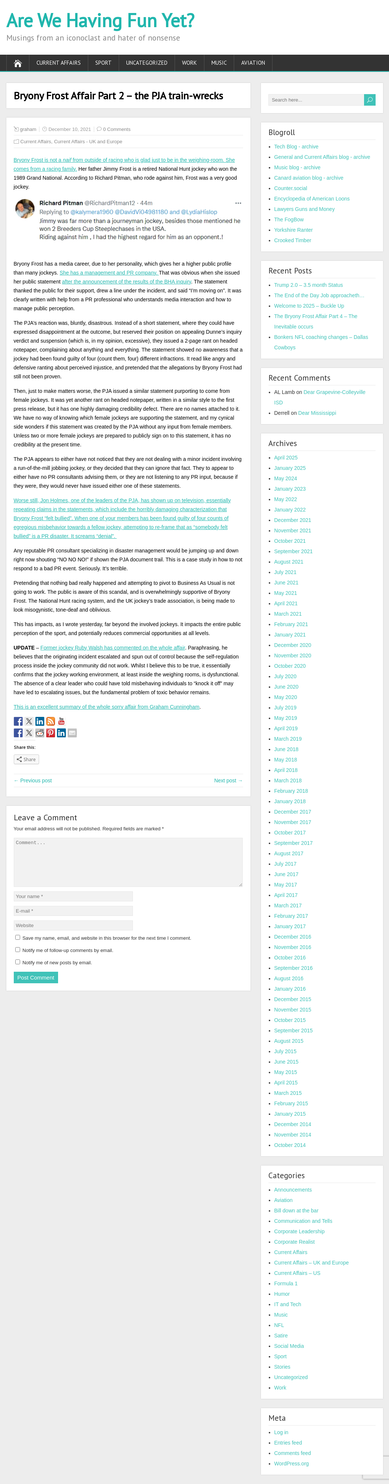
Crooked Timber (293, 240)
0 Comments (117, 129)
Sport (103, 62)
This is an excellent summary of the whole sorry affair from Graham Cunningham (107, 707)
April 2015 (286, 1083)
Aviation (253, 62)
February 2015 (291, 1103)
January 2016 (290, 989)
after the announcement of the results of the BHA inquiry (126, 282)
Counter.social (290, 188)
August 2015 (289, 1041)
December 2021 (293, 520)
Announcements (293, 1190)
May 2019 (285, 718)
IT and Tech (288, 1304)
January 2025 (290, 468)
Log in (281, 1432)
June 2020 (286, 687)
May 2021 (285, 593)
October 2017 (290, 833)
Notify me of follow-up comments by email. (67, 959)
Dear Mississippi (317, 413)
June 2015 (286, 1062)
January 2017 (290, 926)
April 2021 (286, 603)
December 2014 (293, 1124)
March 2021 (288, 614)
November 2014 (293, 1135)
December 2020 (293, 645)
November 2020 (293, 655)
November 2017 (293, 822)
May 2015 (285, 1072)
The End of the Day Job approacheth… (319, 295)
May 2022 (285, 499)
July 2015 (285, 1051)
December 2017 (293, 812)
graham (28, 129)
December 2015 (293, 999)
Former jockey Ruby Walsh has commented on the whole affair (113, 648)
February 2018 (291, 791)
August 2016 (289, 978)
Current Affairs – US (297, 1273)
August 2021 (289, 562)
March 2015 (288, 1093)
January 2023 (290, 489)
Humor (282, 1294)
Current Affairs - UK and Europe (88, 141)
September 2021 (293, 551)
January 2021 (290, 635)
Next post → (228, 780)
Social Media (289, 1346)
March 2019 (288, 739)
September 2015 (293, 1030)
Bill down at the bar (296, 1211)
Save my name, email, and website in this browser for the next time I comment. (106, 947)
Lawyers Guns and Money (304, 209)
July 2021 (285, 572)
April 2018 (286, 770)
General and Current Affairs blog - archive (322, 157)
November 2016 (293, 947)
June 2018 (286, 749)
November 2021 (293, 530)
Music (219, 62)
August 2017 (289, 853)
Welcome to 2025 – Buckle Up (309, 306)
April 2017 (286, 895)
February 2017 (291, 916)
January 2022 (290, 510)
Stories (282, 1367)
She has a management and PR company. (109, 273)
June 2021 (286, 583)
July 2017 (285, 864)
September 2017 (293, 843)
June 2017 (286, 874)
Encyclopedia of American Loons (312, 199)
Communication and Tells (303, 1221)
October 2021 (290, 541)
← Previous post (33, 780)
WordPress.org (291, 1464)
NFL (279, 1325)
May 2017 (285, 885)
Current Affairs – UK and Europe (311, 1263)
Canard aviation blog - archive (309, 178)
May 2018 (285, 760)
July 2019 (285, 708)
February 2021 (291, 624)
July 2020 (285, 676)
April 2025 (286, 458)
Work (189, 62)
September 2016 (293, 968)
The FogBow (289, 219)
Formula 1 (286, 1283)
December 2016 (293, 937)
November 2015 (293, 1010)
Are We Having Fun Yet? (100, 20)
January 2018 (290, 801)
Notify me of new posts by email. (57, 971)
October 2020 (290, 666)
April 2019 (286, 728)
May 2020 (285, 697)
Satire (281, 1336)
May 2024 (285, 478)
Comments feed (292, 1453)
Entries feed (288, 1443)
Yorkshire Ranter (293, 230)
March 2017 (288, 905)
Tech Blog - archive (296, 147)
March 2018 (288, 780)
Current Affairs (58, 62)
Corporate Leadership (299, 1231)
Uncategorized (147, 62)
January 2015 (290, 1114)
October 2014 (290, 1145)
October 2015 (290, 1020)
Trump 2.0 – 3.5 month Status (308, 285)
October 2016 (290, 958)
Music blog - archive (297, 167)
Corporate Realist (294, 1242)
